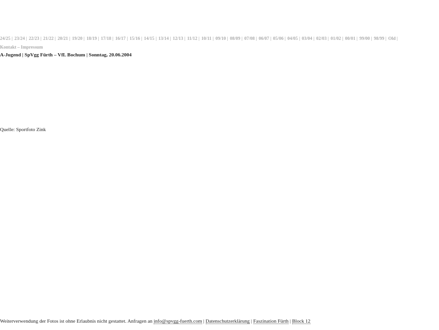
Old (392, 38)
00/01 (350, 38)
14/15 (149, 38)
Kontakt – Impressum (21, 47)
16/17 (120, 38)
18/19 (91, 38)
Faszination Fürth (271, 321)
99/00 (364, 38)
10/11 (206, 38)
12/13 (178, 38)
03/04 (307, 38)
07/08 (249, 38)
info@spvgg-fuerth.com (178, 321)
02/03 (321, 38)
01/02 (336, 38)
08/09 (235, 38)
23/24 (19, 38)
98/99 (379, 38)
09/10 (220, 38)
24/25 (5, 38)
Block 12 (301, 321)
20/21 (63, 38)
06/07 (264, 38)
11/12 (192, 38)
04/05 (293, 38)
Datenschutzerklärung (228, 321)
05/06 (278, 38)
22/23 (34, 38)
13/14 (163, 38)
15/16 (134, 38)
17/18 (106, 38)
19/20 (77, 38)
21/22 (48, 38)
